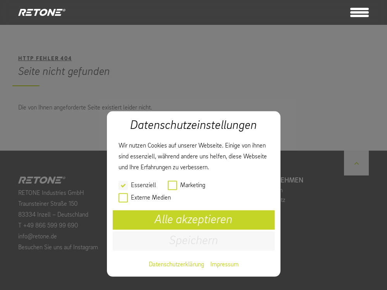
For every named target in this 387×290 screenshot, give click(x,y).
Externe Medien (151, 198)
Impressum (224, 265)
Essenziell (143, 185)
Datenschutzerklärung (176, 265)
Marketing (192, 185)
